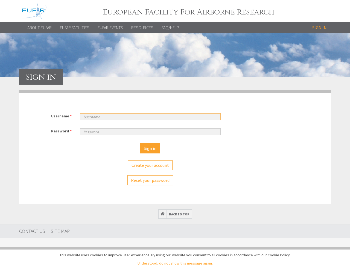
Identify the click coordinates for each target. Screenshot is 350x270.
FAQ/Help (170, 27)
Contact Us (32, 231)
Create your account (150, 165)
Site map (60, 231)
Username (61, 116)
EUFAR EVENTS (110, 27)
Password (61, 131)
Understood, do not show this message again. (175, 263)
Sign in (319, 27)
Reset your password (150, 180)
